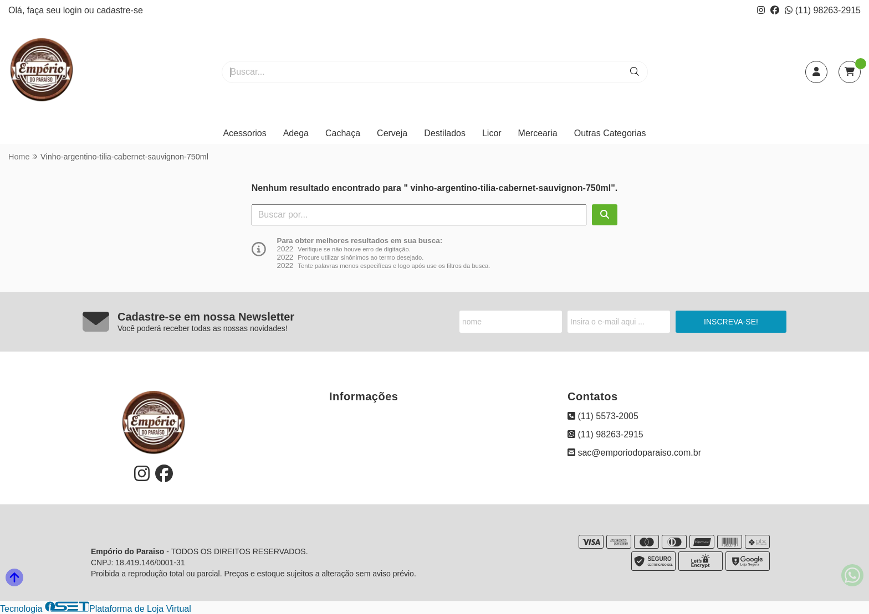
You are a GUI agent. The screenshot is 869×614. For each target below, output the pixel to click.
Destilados (445, 133)
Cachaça (342, 133)
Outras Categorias (610, 133)
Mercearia (538, 133)
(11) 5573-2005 (603, 416)
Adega (296, 133)
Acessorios (244, 133)
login (73, 10)
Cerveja (392, 133)
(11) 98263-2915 (823, 10)
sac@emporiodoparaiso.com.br (634, 452)
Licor (492, 133)
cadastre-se (119, 10)
